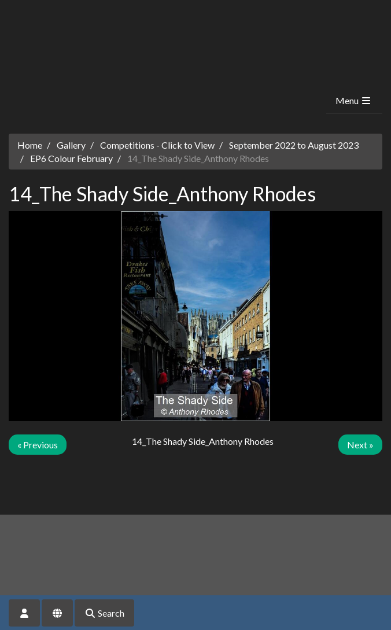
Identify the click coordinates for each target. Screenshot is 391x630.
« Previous (37, 444)
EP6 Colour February (71, 158)
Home (29, 144)
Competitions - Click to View (157, 144)
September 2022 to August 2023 (294, 144)
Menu (353, 100)
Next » (360, 444)
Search (104, 612)
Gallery (71, 144)
